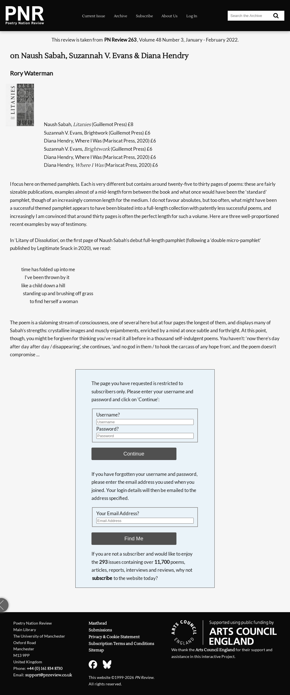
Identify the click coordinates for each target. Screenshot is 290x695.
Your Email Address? (117, 513)
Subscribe (144, 16)
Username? (108, 415)
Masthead (98, 623)
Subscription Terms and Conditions (121, 643)
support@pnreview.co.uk (48, 675)
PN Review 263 (120, 40)
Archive (120, 16)
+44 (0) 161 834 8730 (45, 668)
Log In (191, 16)
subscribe (102, 578)
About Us (169, 16)
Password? (107, 429)
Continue (133, 454)
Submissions (100, 630)
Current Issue (93, 16)
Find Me (133, 538)
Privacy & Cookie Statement (114, 637)
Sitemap (96, 650)
